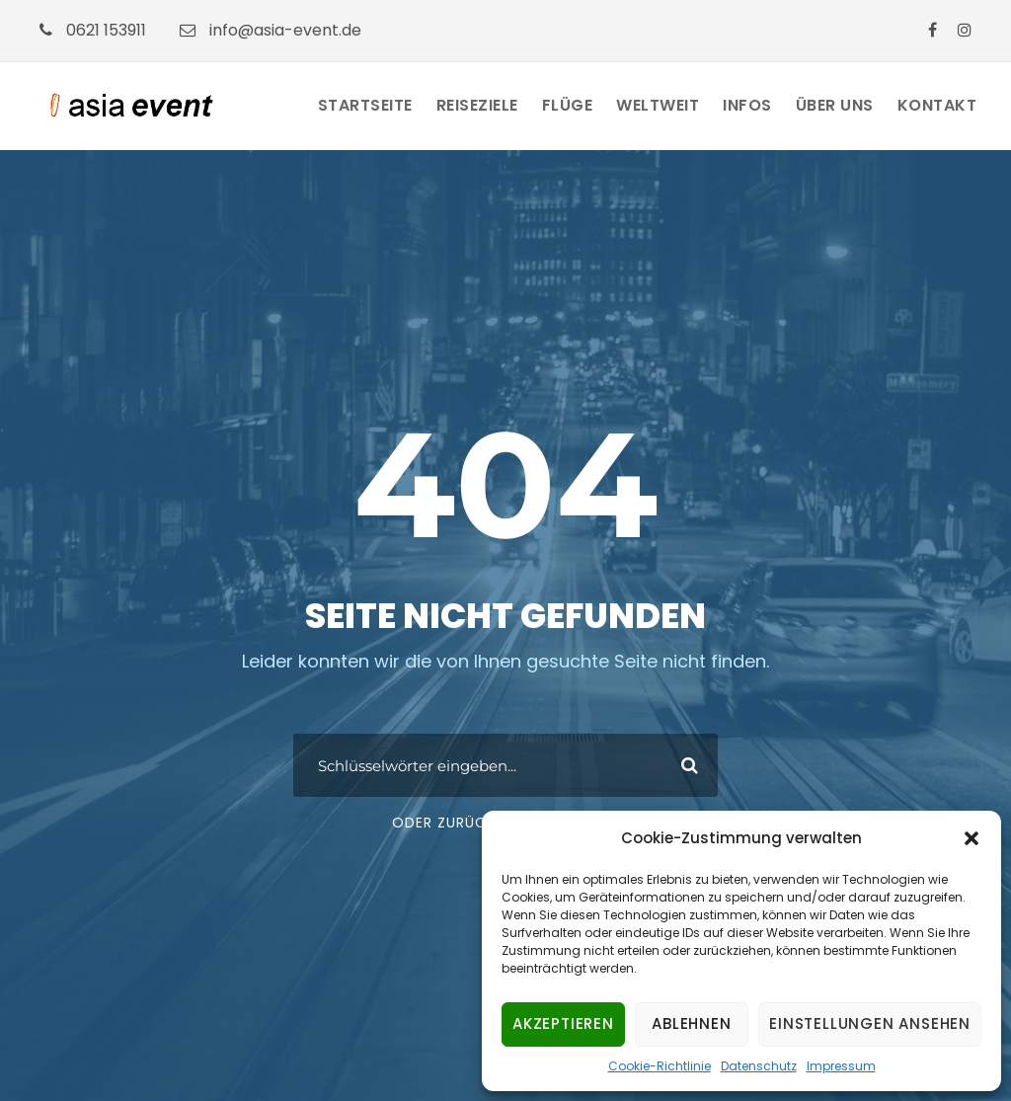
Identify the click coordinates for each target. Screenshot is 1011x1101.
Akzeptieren (563, 1023)
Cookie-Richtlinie (659, 1066)
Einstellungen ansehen (870, 1023)
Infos (747, 105)
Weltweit (657, 105)
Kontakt (937, 105)
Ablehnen (691, 1023)
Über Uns (835, 105)
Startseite (365, 105)
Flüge (567, 105)
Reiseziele (477, 105)
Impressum (841, 1066)
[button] (971, 838)
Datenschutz (759, 1066)
